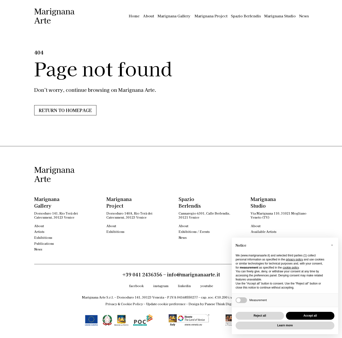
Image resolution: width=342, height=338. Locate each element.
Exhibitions (43, 237)
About (148, 15)
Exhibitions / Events (194, 231)
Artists (39, 231)
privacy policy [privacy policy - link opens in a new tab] (294, 259)
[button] (332, 245)
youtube (206, 286)
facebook (136, 286)
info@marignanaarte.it (193, 274)
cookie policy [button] (291, 267)
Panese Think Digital (221, 304)
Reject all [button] (260, 315)
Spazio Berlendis (246, 15)
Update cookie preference (165, 304)
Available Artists (263, 231)
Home (134, 15)
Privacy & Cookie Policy (124, 304)
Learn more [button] (285, 325)
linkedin (184, 286)
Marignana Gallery (174, 15)
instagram (160, 286)
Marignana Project (211, 15)
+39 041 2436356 (142, 274)
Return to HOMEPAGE (65, 110)
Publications (44, 243)
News (304, 15)
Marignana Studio (280, 15)
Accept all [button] (310, 315)
